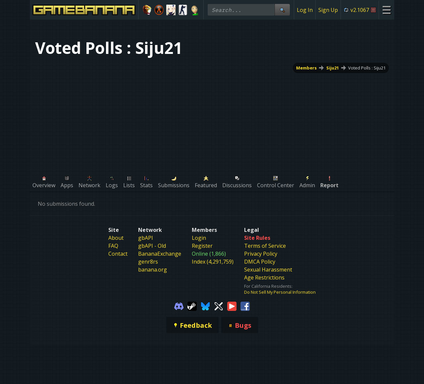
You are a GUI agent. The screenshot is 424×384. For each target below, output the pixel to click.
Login (199, 237)
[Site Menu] (386, 10)
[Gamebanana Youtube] (232, 305)
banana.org (152, 269)
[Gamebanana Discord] (179, 305)
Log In (305, 10)
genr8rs (148, 261)
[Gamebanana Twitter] (218, 305)
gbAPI (145, 237)
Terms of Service (265, 245)
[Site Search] (282, 10)
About (116, 237)
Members (306, 68)
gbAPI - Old (152, 245)
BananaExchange (159, 253)
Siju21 (332, 68)
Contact (118, 253)
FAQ (113, 245)
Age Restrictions (264, 277)
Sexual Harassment (268, 269)
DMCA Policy (259, 261)
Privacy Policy (260, 253)
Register (202, 245)
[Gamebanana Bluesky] (205, 305)
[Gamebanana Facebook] (245, 305)
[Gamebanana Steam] (192, 305)
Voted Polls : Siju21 (367, 68)
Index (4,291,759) (213, 261)
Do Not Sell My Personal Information (280, 292)
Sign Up (328, 10)
